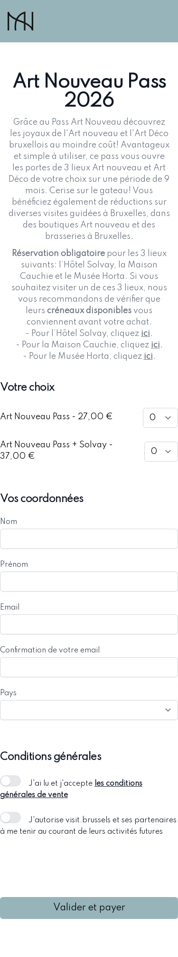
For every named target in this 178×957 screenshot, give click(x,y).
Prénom (14, 565)
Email (9, 608)
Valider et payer (89, 908)
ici (145, 333)
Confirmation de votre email (50, 650)
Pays (8, 693)
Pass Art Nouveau (87, 122)
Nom (8, 522)
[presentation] (72, 867)
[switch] (10, 781)
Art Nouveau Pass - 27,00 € (56, 417)
